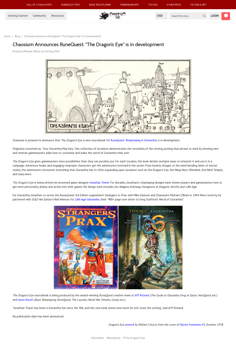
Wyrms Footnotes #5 (192, 324)
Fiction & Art (200, 4)
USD (161, 15)
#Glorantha (97, 338)
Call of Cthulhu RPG (40, 4)
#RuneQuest (113, 338)
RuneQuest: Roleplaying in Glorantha (134, 140)
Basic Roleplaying (101, 4)
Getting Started (17, 15)
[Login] (214, 15)
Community (39, 15)
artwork (129, 324)
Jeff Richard (142, 295)
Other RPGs (175, 4)
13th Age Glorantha (87, 199)
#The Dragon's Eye (134, 338)
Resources (57, 15)
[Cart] (225, 16)
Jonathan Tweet (99, 182)
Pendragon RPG (131, 4)
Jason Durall (25, 299)
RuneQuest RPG (72, 4)
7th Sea (154, 4)
